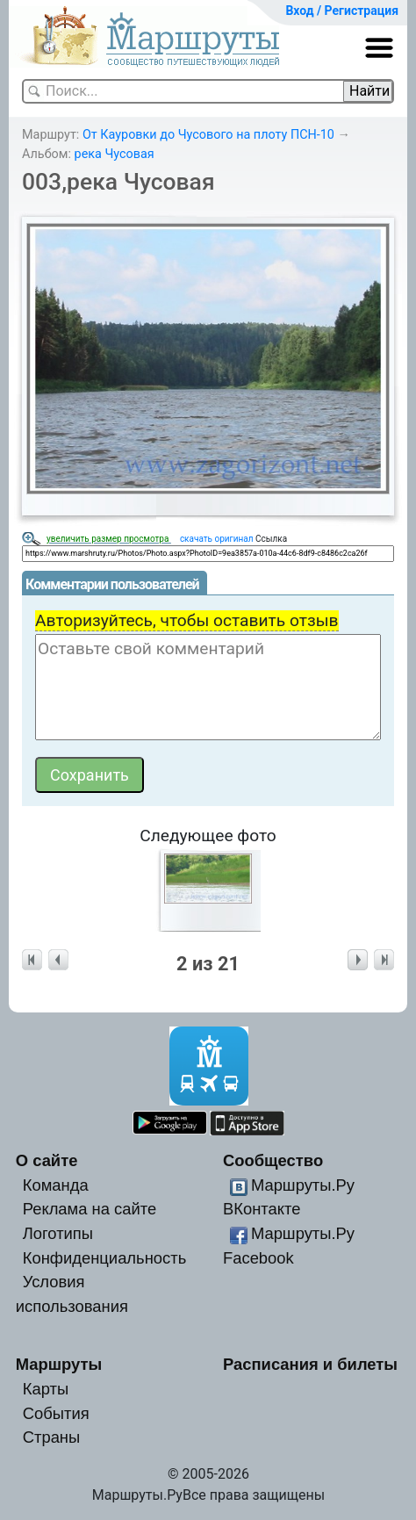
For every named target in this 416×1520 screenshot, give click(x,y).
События (56, 1413)
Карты (45, 1389)
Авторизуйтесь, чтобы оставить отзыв (187, 620)
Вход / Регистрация (341, 11)
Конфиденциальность (105, 1258)
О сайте (47, 1160)
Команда (56, 1185)
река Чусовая (114, 154)
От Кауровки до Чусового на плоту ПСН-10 (208, 134)
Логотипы (58, 1233)
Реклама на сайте (90, 1208)
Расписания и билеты (310, 1364)
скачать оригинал (217, 539)
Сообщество (273, 1160)
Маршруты (59, 1364)
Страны (52, 1437)
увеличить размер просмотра (109, 539)
